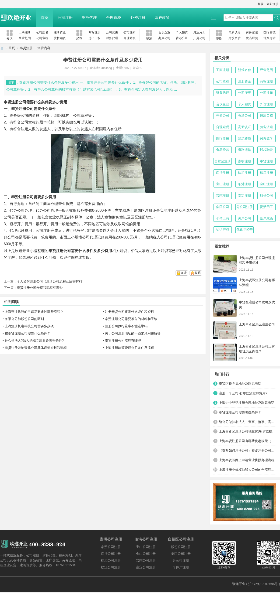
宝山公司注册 (146, 547)
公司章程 (42, 38)
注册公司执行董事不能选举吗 (126, 326)
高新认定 (234, 32)
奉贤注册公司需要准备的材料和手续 (131, 319)
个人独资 (182, 32)
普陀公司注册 (146, 560)
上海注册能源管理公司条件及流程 (129, 348)
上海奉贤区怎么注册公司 (257, 324)
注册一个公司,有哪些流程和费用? (243, 393)
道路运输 (269, 38)
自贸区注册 (222, 161)
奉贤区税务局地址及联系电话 (240, 383)
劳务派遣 (252, 32)
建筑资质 (234, 38)
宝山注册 (222, 184)
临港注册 (244, 184)
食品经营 (252, 38)
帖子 (228, 18)
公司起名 (42, 32)
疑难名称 (244, 70)
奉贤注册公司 (60, 251)
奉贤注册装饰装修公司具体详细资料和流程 (36, 348)
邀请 (184, 273)
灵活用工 (199, 32)
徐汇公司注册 (111, 560)
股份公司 (266, 195)
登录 (261, 4)
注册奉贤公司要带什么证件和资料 (129, 312)
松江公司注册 (111, 567)
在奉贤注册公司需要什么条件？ (27, 333)
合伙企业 (164, 32)
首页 (44, 18)
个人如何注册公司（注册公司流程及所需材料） (51, 281)
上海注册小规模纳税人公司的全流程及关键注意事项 (247, 469)
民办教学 (266, 138)
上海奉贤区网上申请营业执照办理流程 (246, 460)
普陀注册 (222, 195)
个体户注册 (181, 567)
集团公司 (222, 207)
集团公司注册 (181, 554)
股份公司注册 (181, 547)
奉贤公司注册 (111, 547)
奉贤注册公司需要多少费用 (33, 197)
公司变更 (112, 32)
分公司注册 (244, 207)
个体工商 (222, 218)
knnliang (106, 68)
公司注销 (129, 32)
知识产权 (222, 230)
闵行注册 (222, 172)
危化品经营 (244, 230)
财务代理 (89, 18)
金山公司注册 (146, 554)
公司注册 (65, 18)
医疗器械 (269, 32)
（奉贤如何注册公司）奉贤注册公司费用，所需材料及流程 (247, 450)
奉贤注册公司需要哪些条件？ (240, 412)
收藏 (198, 273)
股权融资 (60, 38)
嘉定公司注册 (146, 567)
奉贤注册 (26, 48)
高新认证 (244, 127)
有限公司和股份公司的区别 (24, 319)
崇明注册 (244, 161)
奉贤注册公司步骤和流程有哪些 (40, 288)
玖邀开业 (238, 584)
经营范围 (25, 38)
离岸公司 (164, 38)
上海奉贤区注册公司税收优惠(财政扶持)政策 (247, 431)
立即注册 (272, 4)
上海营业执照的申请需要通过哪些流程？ (34, 312)
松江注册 (266, 172)
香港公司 (182, 38)
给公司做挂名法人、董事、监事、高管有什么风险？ (247, 422)
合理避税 (113, 18)
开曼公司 (199, 38)
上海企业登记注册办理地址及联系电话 (246, 403)
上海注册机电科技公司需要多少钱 (29, 326)
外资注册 (137, 18)
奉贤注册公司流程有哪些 (123, 340)
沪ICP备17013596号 (263, 584)
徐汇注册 (244, 172)
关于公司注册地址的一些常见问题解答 (133, 333)
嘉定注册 (244, 195)
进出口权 (94, 38)
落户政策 (162, 18)
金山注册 (266, 184)
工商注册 (25, 32)
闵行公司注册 (111, 554)
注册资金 (60, 32)
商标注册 (94, 32)
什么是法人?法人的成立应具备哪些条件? (34, 340)
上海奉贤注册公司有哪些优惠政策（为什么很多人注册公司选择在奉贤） (247, 441)
